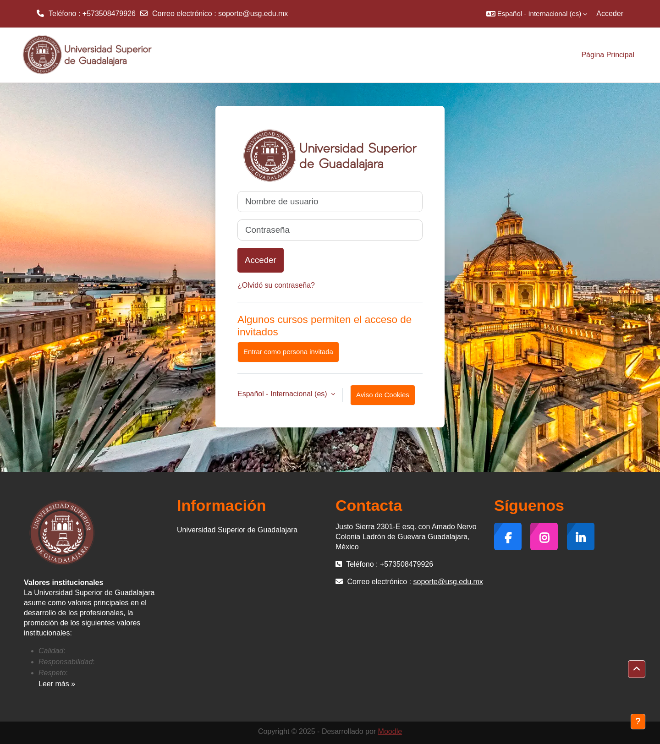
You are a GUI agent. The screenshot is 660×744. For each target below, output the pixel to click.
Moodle (390, 731)
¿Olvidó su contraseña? (276, 285)
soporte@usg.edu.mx (253, 13)
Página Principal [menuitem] (607, 55)
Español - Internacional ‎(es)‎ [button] (283, 394)
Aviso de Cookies (382, 395)
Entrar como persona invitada (288, 352)
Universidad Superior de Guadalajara (237, 530)
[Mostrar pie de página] (638, 721)
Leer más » (56, 684)
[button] (537, 13)
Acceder (609, 13)
